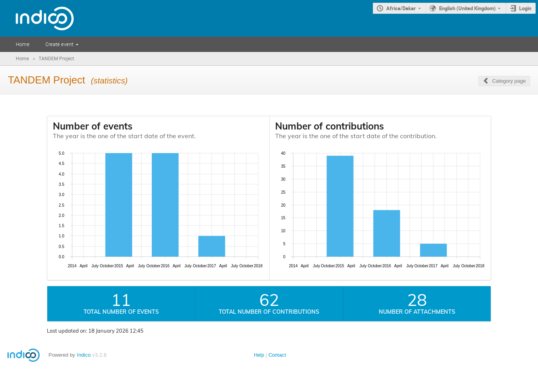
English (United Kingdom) (467, 8)
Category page (509, 81)
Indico (84, 355)
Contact (277, 355)
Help (259, 355)
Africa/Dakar (401, 8)
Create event (59, 44)
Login (525, 8)
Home (23, 44)
